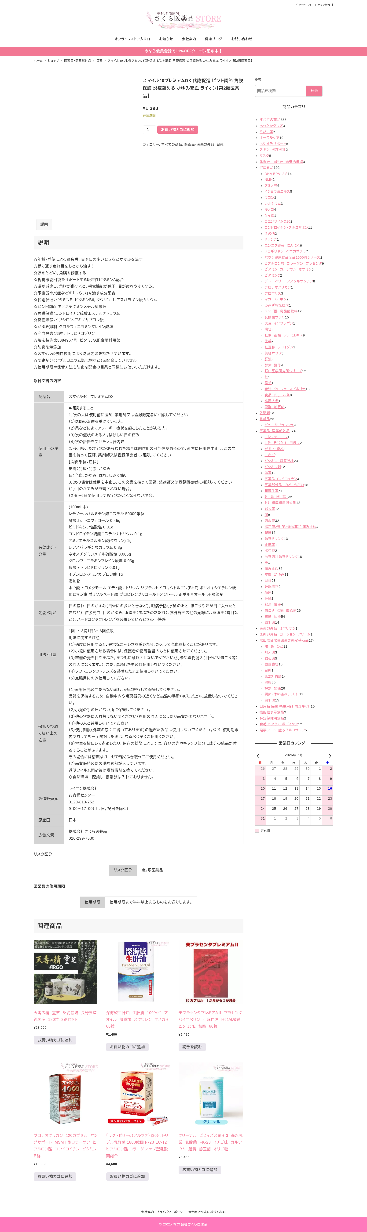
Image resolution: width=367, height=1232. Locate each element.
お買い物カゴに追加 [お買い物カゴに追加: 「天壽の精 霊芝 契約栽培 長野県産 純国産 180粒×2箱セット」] (55, 1040)
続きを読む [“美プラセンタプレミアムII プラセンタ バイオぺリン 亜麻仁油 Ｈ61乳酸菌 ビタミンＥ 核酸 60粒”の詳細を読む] (192, 1047)
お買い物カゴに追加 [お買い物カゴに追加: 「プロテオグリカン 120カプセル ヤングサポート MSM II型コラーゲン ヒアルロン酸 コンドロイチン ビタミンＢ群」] (55, 1176)
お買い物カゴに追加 (178, 130)
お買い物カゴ (324, 5)
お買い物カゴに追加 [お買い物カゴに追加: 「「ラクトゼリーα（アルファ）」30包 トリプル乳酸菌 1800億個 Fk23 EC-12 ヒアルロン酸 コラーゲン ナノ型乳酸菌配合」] (127, 1176)
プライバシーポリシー (171, 1212)
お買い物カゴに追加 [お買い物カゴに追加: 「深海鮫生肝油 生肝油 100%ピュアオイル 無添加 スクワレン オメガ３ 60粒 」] (127, 1047)
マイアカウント (302, 5)
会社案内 (147, 1212)
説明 (44, 224)
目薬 (220, 144)
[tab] (44, 224)
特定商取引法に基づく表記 (207, 1212)
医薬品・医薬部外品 (199, 144)
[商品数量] (149, 130)
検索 (258, 80)
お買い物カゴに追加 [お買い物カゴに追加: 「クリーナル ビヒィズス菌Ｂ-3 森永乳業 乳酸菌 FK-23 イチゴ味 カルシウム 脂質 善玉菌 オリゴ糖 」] (199, 1170)
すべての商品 (171, 144)
